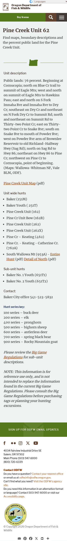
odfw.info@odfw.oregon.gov (35, 477)
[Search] (51, 17)
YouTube (36, 443)
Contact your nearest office (47, 473)
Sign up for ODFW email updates (33, 429)
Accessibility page (14, 496)
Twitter (28, 443)
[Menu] (61, 17)
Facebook (6, 443)
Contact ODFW (13, 469)
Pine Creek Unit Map (20, 183)
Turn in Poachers (15, 514)
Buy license (23, 17)
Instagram (21, 443)
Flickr (13, 443)
